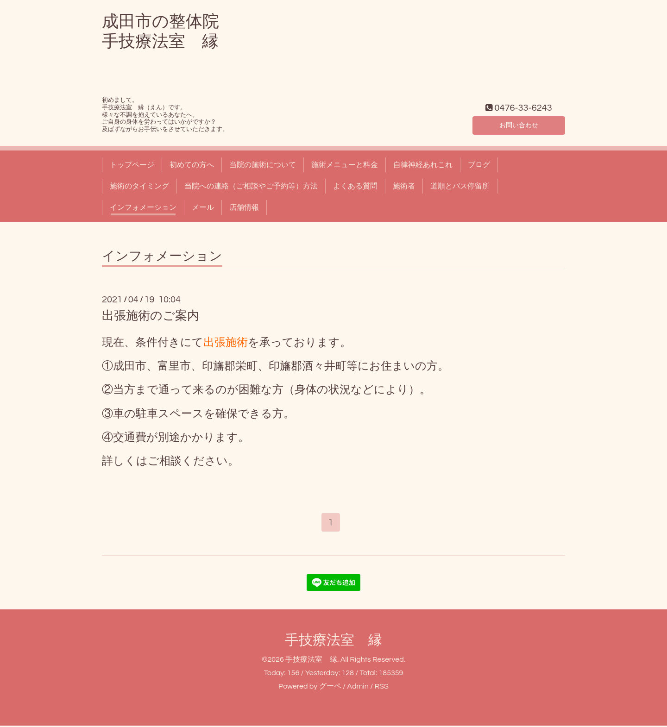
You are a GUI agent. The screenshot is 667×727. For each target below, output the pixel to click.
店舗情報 (244, 207)
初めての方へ (192, 165)
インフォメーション (143, 207)
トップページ (132, 165)
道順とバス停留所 (460, 186)
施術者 (404, 186)
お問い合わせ (519, 124)
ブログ (479, 165)
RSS (381, 688)
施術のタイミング (139, 186)
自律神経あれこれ (423, 165)
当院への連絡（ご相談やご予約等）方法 (251, 186)
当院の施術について (262, 165)
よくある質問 (355, 186)
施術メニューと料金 (344, 165)
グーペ (330, 688)
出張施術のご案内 (150, 316)
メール (203, 207)
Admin (357, 688)
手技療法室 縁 (333, 642)
